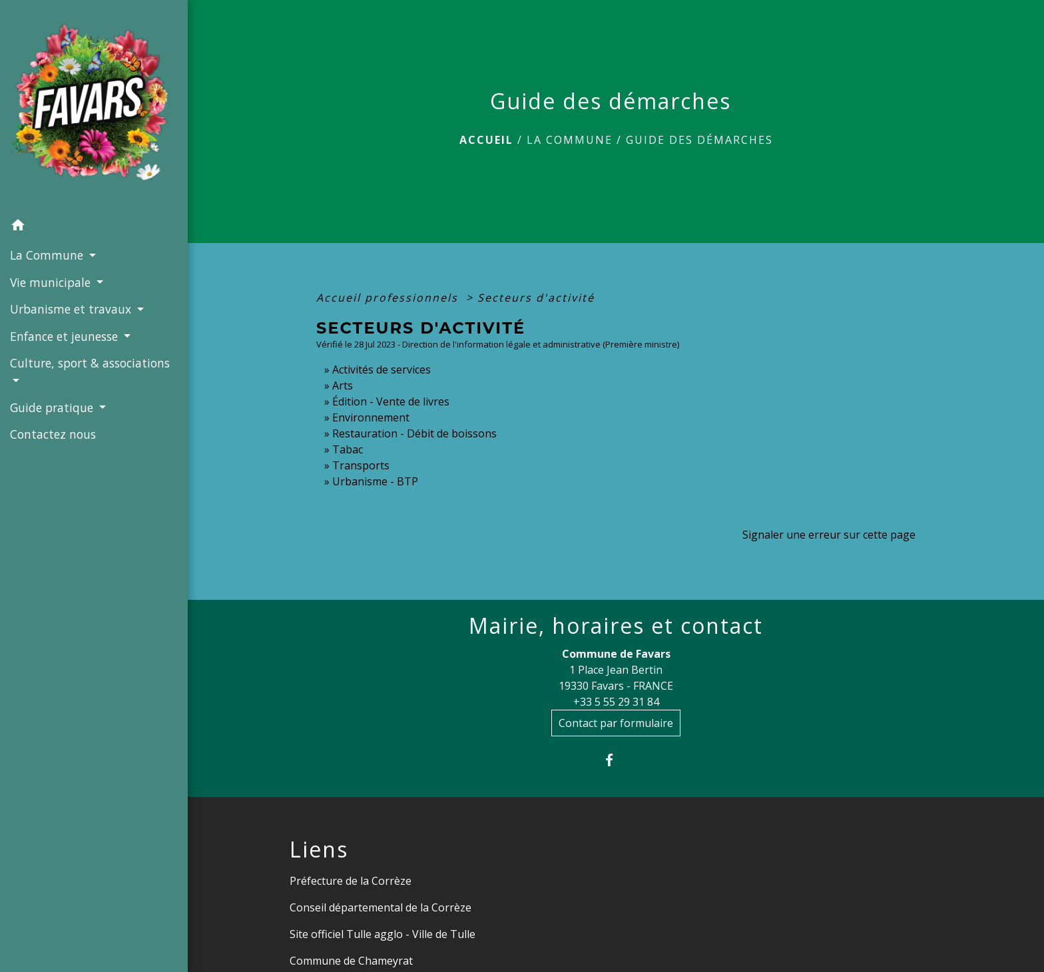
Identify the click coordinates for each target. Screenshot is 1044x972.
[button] (94, 227)
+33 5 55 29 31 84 (616, 701)
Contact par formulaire (616, 723)
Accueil (486, 139)
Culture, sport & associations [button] (90, 363)
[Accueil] (94, 105)
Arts (342, 385)
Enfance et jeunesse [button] (65, 336)
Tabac (347, 449)
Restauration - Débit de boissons (414, 433)
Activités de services (381, 369)
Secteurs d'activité (536, 297)
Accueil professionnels (389, 297)
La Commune (570, 139)
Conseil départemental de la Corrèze (380, 907)
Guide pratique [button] (53, 407)
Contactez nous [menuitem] (53, 434)
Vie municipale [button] (52, 282)
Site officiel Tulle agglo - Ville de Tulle (382, 934)
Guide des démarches (699, 139)
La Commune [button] (48, 255)
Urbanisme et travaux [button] (72, 309)
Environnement (370, 417)
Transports (361, 465)
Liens (319, 849)
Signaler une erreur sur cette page (828, 534)
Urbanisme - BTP (375, 481)
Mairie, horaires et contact (616, 625)
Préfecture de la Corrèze (350, 880)
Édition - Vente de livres (390, 401)
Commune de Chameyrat (351, 960)
